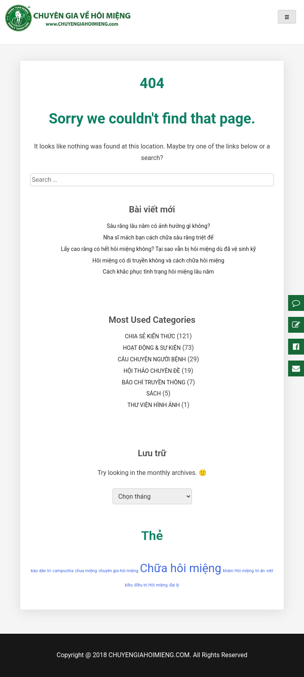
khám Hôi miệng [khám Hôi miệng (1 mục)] (238, 570)
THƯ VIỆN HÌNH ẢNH (153, 405)
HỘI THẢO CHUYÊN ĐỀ (152, 371)
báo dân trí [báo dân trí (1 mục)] (41, 570)
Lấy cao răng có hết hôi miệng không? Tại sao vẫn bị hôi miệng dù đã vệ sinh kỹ (158, 249)
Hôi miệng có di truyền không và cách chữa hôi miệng (159, 260)
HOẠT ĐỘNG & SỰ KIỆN (152, 348)
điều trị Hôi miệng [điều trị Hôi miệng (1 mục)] (151, 585)
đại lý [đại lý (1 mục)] (174, 585)
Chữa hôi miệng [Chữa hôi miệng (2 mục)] (180, 568)
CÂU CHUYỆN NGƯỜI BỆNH (152, 359)
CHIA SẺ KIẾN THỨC (150, 336)
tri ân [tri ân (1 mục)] (260, 570)
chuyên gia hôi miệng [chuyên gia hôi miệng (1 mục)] (118, 570)
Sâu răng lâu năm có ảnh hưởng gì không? (158, 226)
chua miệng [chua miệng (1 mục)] (86, 570)
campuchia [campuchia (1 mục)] (62, 570)
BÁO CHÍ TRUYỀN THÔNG (153, 382)
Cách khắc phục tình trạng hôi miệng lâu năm (158, 271)
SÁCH (153, 393)
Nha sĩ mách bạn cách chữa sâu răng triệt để (158, 237)
